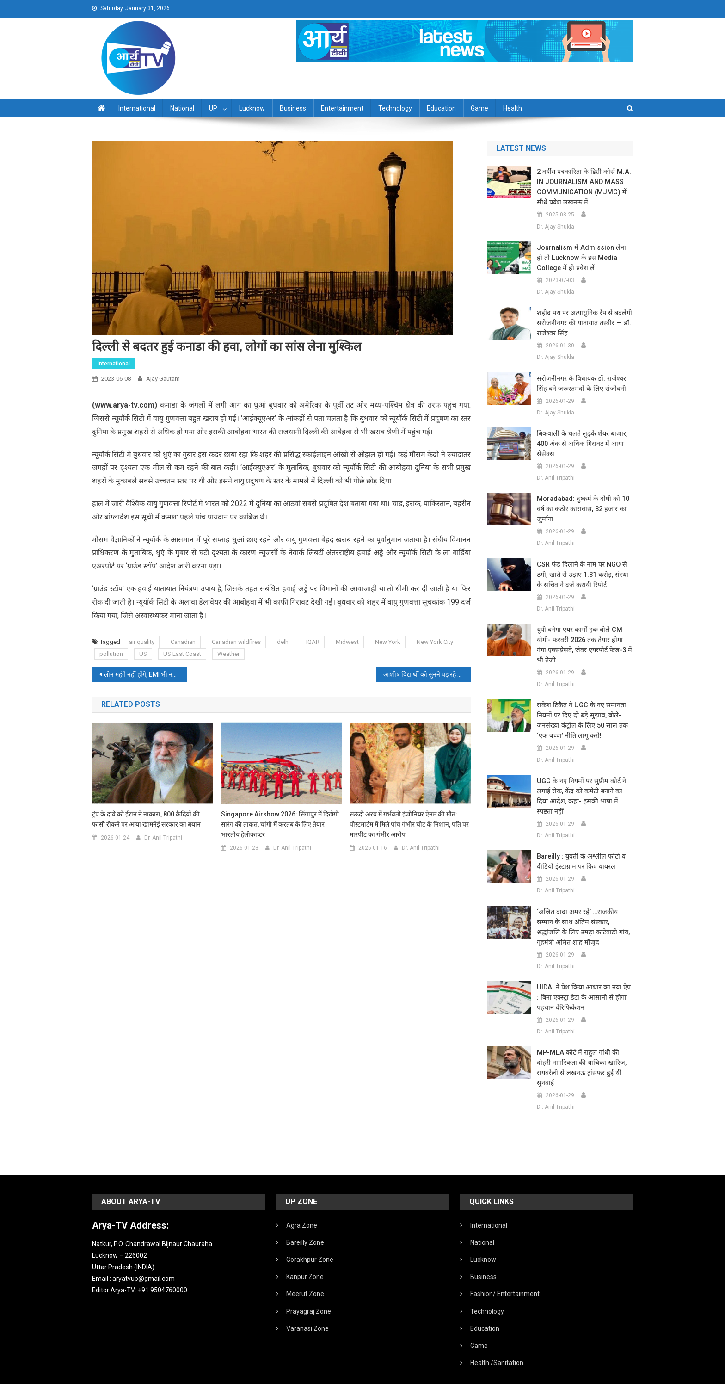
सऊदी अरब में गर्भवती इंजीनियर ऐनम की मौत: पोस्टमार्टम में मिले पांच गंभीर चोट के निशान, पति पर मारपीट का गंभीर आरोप (409, 824)
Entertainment (342, 108)
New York (387, 641)
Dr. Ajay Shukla (555, 226)
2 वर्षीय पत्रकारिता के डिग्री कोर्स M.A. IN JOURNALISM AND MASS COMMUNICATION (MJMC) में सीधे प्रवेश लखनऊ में (584, 187)
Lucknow (252, 108)
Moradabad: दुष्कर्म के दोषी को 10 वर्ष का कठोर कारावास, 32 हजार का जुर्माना (581, 509)
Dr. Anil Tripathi (163, 837)
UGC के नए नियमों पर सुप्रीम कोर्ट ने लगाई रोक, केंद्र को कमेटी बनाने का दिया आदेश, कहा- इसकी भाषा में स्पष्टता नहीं (583, 791)
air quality (141, 641)
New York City (435, 641)
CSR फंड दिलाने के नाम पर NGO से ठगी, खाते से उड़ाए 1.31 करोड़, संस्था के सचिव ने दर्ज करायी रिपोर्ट (585, 574)
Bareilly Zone (305, 1222)
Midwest (347, 641)
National (182, 108)
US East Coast (182, 653)
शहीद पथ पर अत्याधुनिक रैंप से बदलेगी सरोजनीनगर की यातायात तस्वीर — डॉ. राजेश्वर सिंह (582, 323)
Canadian (183, 641)
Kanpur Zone (305, 1256)
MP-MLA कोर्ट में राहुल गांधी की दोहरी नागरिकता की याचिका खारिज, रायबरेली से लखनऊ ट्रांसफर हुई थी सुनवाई (584, 1052)
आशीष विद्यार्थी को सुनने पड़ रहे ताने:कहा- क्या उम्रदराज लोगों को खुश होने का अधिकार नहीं (427, 674)
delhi (283, 641)
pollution (111, 653)
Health (512, 108)
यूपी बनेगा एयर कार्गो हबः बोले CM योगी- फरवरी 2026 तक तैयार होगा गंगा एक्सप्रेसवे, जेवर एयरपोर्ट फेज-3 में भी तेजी (585, 645)
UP (213, 108)
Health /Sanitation (496, 1342)
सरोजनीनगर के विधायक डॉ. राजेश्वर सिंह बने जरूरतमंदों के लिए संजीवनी (585, 383)
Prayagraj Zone (308, 1291)
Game (479, 108)
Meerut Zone (305, 1273)
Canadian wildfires (236, 641)
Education (441, 108)
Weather (228, 653)
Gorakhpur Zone (309, 1239)
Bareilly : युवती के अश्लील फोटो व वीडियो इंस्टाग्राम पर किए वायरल (579, 851)
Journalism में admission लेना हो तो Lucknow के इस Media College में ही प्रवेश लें (584, 258)
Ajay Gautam (163, 378)
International (136, 108)
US (143, 653)
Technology (395, 108)
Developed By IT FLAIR (605, 1374)
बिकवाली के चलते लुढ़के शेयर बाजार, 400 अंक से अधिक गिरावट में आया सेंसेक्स (580, 443)
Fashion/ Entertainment (505, 1273)
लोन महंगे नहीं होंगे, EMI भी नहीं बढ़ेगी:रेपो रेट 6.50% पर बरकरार (145, 674)
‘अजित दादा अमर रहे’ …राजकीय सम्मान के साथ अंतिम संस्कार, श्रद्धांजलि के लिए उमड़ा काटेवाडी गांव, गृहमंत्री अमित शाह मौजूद (583, 917)
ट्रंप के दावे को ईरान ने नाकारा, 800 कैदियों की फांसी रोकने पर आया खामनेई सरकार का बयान (146, 819)
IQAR (312, 641)
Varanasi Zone (307, 1308)
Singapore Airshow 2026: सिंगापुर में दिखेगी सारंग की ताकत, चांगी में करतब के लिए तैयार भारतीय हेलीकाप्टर (280, 824)
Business (293, 108)
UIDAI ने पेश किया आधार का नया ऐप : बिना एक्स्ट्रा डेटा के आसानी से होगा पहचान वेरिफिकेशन (583, 987)
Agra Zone (301, 1205)
